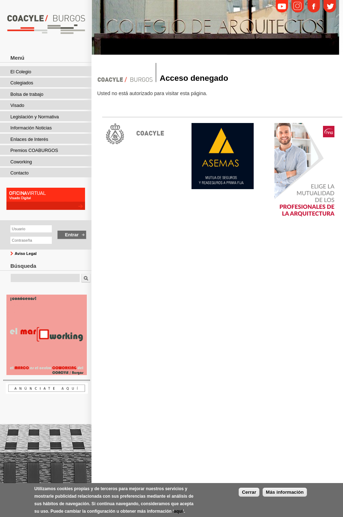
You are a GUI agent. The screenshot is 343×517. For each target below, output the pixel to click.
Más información (285, 493)
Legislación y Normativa (34, 116)
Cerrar (249, 493)
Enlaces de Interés (29, 139)
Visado (17, 105)
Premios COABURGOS (34, 150)
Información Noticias (31, 128)
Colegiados (21, 82)
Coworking (21, 161)
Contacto (19, 173)
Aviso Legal (25, 253)
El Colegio (20, 71)
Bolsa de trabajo (26, 94)
